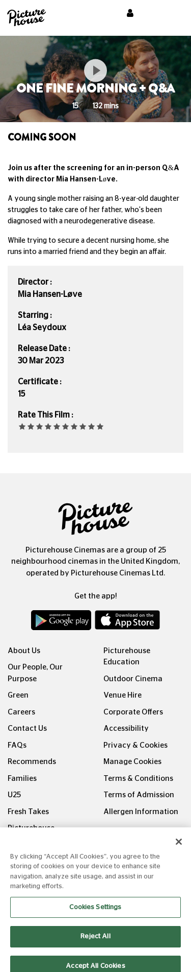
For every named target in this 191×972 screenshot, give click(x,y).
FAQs (17, 745)
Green (18, 695)
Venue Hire (122, 695)
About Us (24, 651)
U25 (14, 795)
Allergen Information (140, 812)
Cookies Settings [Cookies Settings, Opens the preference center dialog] (95, 913)
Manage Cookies (132, 762)
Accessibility (126, 728)
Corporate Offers (133, 712)
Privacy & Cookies (135, 745)
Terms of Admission (138, 795)
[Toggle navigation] (169, 15)
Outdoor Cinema (132, 679)
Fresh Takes (28, 812)
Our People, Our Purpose (35, 673)
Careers (21, 712)
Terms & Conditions (138, 778)
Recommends (32, 762)
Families (22, 778)
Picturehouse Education (126, 656)
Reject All (95, 942)
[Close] (179, 847)
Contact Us (27, 728)
